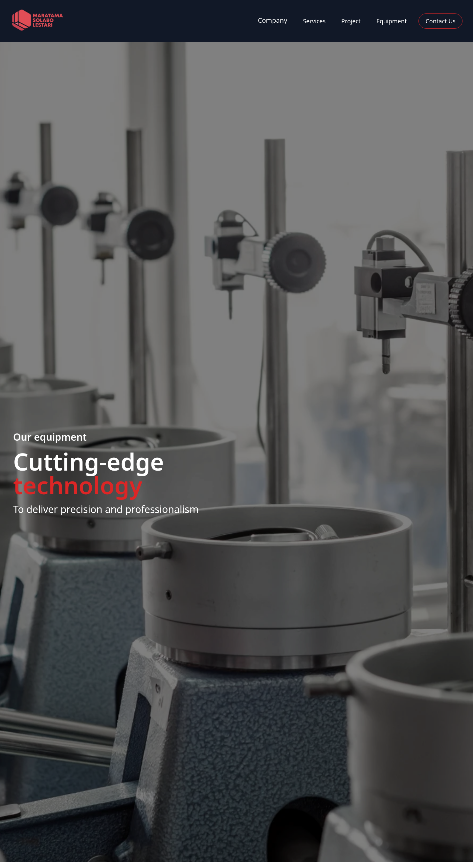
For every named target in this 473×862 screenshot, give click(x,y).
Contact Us (440, 21)
